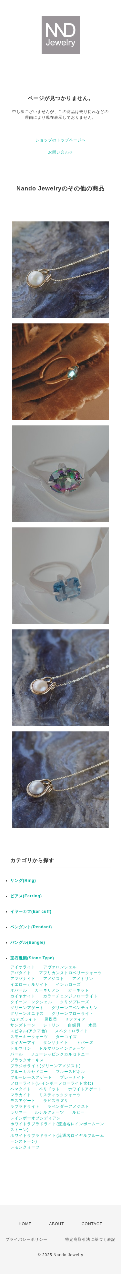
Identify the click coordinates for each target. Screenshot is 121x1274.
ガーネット (78, 990)
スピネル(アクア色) (28, 1031)
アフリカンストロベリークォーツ (70, 973)
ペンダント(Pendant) (31, 927)
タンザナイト (55, 1042)
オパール (18, 990)
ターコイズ (66, 1036)
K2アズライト (23, 1019)
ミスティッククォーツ (60, 1095)
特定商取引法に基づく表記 (90, 1239)
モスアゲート (22, 1100)
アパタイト (20, 973)
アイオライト (22, 967)
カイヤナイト (22, 996)
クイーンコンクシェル (31, 1002)
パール (16, 1054)
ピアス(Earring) (26, 896)
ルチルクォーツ (49, 1112)
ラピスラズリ (55, 1100)
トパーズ (84, 1042)
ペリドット (49, 1089)
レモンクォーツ (25, 1147)
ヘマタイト (20, 1089)
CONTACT (92, 1224)
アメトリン (82, 978)
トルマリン (20, 1048)
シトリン (51, 1025)
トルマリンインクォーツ (62, 1048)
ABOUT (56, 1224)
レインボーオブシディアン (35, 1118)
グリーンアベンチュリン (75, 1007)
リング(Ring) (23, 880)
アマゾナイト (22, 978)
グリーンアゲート (27, 1007)
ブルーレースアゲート (31, 1077)
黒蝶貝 (51, 1019)
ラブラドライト (25, 1106)
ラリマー (18, 1112)
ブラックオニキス (27, 1060)
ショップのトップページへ (60, 140)
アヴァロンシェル (60, 967)
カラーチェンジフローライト (70, 996)
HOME (25, 1224)
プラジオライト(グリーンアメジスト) (45, 1066)
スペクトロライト (71, 1031)
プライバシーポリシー (26, 1239)
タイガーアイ (22, 1042)
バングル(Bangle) (27, 942)
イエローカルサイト (29, 984)
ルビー (78, 1112)
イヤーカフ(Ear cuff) (31, 911)
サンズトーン (22, 1025)
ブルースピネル (70, 1071)
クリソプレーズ (74, 1002)
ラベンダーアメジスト (68, 1106)
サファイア (75, 1019)
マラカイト (20, 1095)
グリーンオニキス (27, 1013)
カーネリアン (47, 990)
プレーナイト (72, 1077)
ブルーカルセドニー (29, 1071)
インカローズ (68, 984)
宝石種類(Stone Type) (32, 958)
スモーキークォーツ (29, 1036)
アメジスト (53, 978)
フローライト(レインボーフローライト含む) (51, 1083)
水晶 (92, 1025)
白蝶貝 (74, 1025)
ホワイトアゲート (85, 1089)
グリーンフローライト (73, 1013)
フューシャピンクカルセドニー (60, 1054)
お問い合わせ (60, 152)
